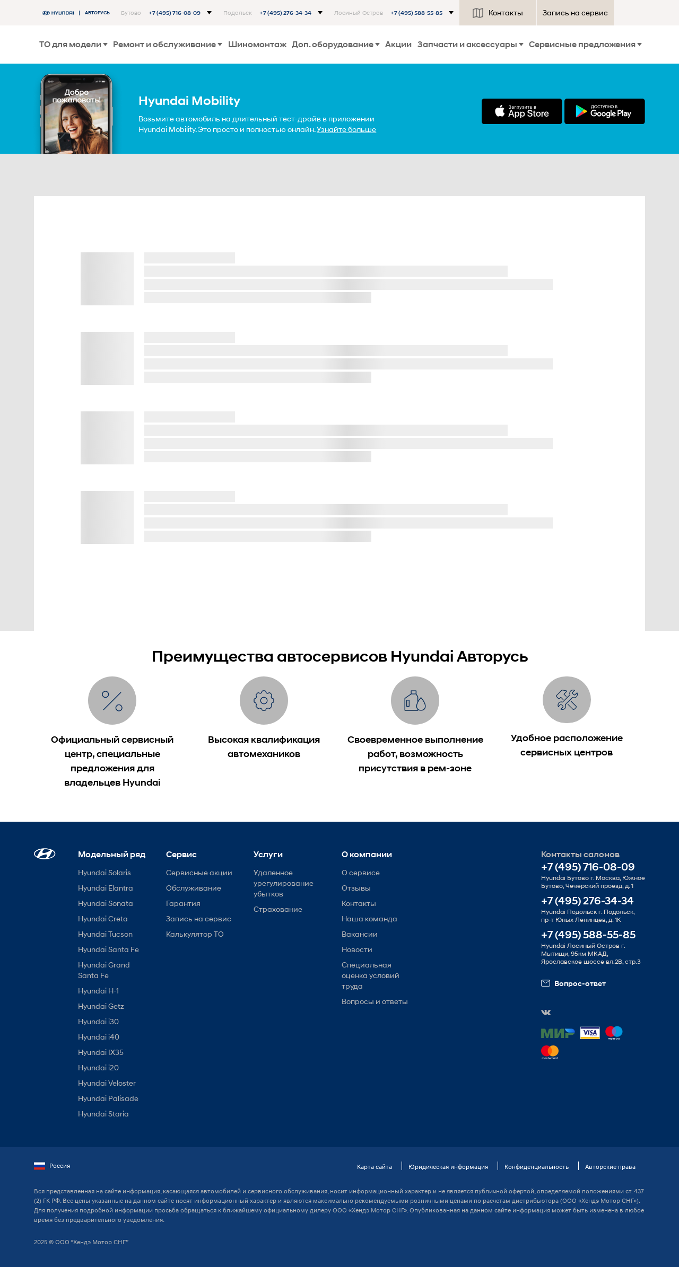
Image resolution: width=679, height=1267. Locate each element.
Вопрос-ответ (573, 983)
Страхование (278, 908)
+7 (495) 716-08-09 (588, 867)
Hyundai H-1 (98, 990)
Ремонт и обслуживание (167, 44)
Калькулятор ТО (195, 933)
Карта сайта (374, 1167)
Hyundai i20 (98, 1067)
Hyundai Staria (103, 1113)
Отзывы (356, 887)
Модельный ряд (111, 854)
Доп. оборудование (336, 44)
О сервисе (361, 872)
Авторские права (610, 1167)
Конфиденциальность (536, 1167)
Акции (398, 44)
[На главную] (78, 13)
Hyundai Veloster (107, 1082)
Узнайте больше (346, 129)
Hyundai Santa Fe (108, 949)
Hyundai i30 (98, 1021)
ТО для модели (73, 44)
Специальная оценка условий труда (370, 975)
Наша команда (369, 918)
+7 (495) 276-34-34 (587, 901)
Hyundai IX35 (101, 1052)
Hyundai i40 (98, 1036)
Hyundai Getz (101, 1005)
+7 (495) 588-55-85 (588, 935)
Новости (357, 949)
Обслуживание (193, 887)
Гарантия (183, 903)
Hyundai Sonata (105, 903)
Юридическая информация (448, 1167)
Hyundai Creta (103, 918)
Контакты (498, 12)
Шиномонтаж (257, 44)
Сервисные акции (199, 872)
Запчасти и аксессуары (470, 44)
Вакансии (360, 933)
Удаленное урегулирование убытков (284, 883)
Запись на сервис (575, 12)
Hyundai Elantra (105, 887)
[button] (166, 12)
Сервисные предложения (585, 44)
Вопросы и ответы (375, 1001)
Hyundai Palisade (108, 1098)
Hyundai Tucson (105, 933)
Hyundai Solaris (104, 872)
